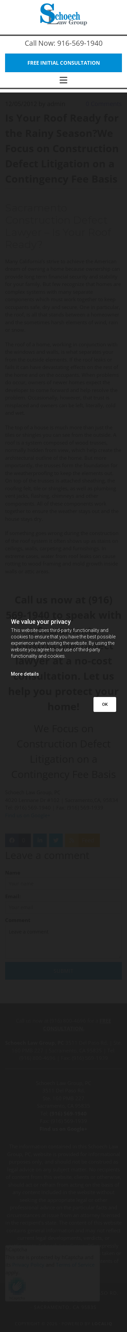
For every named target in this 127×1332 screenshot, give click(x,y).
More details (25, 674)
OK (105, 704)
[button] (63, 63)
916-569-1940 (80, 43)
